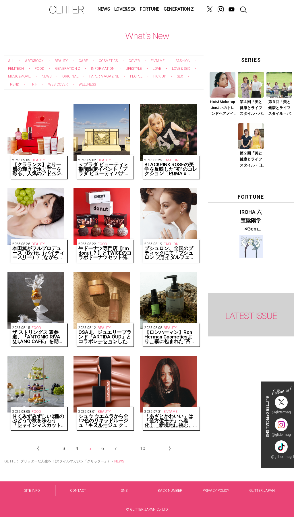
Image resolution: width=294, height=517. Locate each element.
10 (142, 448)
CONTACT (78, 490)
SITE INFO (32, 490)
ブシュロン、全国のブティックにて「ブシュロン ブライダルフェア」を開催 (168, 253)
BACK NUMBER (170, 490)
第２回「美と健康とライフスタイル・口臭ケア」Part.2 (251, 159)
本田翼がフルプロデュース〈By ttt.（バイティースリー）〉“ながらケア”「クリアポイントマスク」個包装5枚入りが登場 (38, 253)
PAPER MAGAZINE (104, 76)
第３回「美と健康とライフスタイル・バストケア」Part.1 (279, 108)
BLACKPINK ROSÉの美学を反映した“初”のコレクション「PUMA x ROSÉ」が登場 (170, 169)
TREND (13, 84)
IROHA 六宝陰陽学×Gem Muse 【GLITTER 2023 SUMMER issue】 (251, 220)
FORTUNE (149, 9)
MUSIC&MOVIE (19, 76)
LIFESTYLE (133, 68)
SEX (180, 76)
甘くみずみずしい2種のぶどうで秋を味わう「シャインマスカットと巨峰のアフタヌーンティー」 (38, 421)
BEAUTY (61, 60)
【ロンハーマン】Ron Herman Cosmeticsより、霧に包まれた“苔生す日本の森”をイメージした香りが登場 (169, 337)
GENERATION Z (179, 9)
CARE (83, 60)
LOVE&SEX (125, 9)
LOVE (157, 68)
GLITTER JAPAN (262, 490)
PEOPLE (136, 76)
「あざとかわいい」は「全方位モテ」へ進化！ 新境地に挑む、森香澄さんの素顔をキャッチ (168, 421)
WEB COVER (58, 84)
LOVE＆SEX (181, 68)
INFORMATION (103, 68)
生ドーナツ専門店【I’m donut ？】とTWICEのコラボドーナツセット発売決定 (104, 253)
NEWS (104, 9)
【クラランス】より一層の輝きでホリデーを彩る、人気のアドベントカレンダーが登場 (36, 169)
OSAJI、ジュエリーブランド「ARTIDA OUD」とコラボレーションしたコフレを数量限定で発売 (104, 337)
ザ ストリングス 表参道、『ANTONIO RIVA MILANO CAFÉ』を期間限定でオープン (37, 337)
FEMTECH (16, 68)
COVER (134, 60)
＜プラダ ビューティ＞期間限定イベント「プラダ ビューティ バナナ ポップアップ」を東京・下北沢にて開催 (103, 169)
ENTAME (158, 60)
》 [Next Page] (171, 448)
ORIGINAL (70, 76)
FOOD (39, 68)
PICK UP (159, 76)
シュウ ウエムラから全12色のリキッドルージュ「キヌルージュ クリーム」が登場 (103, 421)
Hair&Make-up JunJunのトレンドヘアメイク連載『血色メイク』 (222, 108)
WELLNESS (87, 84)
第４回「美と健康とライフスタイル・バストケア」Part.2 (251, 108)
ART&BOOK (34, 60)
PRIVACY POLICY (216, 490)
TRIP (33, 84)
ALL (11, 60)
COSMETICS (108, 60)
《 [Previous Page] (37, 448)
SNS (124, 490)
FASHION (182, 60)
